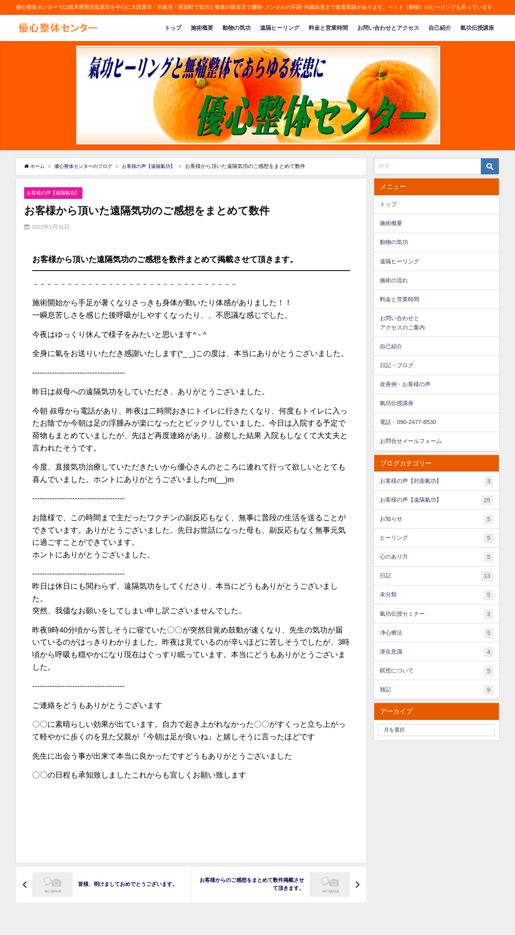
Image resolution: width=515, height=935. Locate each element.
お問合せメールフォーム (411, 441)
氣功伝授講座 (477, 28)
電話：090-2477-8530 (408, 422)
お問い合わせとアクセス (388, 28)
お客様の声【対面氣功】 (436, 481)
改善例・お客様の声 (405, 384)
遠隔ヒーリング (279, 28)
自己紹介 (439, 28)
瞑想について (436, 671)
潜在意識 (436, 652)
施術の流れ (394, 280)
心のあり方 (436, 557)
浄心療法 (436, 633)
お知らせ (436, 519)
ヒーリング (436, 538)
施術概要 (202, 28)
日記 (436, 576)
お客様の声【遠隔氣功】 (55, 192)
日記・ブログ (397, 365)
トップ (173, 28)
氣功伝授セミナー (436, 614)
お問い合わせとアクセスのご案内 (402, 322)
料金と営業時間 (328, 28)
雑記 (436, 690)
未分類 (436, 595)
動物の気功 (236, 28)
